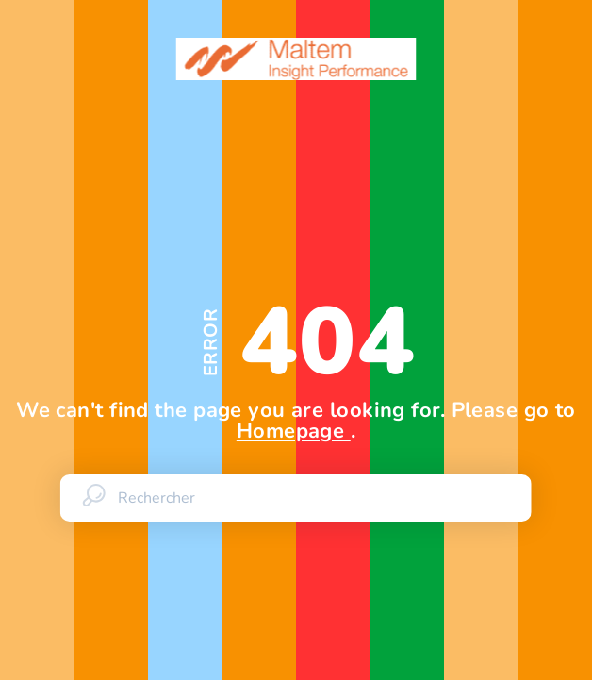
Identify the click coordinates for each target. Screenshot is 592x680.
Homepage (294, 431)
